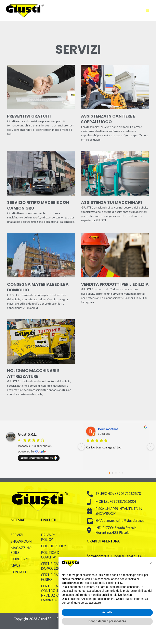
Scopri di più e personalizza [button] (107, 621)
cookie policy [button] (114, 582)
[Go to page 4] (122, 472)
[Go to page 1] (113, 473)
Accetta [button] (107, 612)
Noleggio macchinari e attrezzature (33, 373)
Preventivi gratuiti (29, 116)
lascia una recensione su (38, 458)
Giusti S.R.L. (27, 434)
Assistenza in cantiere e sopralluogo (108, 119)
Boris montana (108, 429)
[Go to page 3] (119, 472)
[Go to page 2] (116, 473)
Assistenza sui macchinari (111, 202)
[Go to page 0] (109, 473)
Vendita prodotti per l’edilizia (115, 284)
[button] (150, 563)
